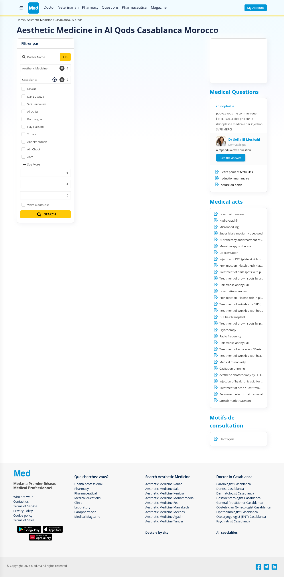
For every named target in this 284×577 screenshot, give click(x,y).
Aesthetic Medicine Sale (162, 488)
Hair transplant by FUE (234, 285)
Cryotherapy (227, 330)
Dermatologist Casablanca (235, 493)
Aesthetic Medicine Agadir (164, 516)
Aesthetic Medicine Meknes (165, 512)
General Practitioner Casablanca (239, 502)
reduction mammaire (235, 178)
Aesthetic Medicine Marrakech (167, 507)
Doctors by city (156, 532)
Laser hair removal (232, 214)
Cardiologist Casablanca (233, 484)
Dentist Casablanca (230, 488)
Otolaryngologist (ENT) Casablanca (241, 516)
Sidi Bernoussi (36, 104)
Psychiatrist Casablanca (233, 521)
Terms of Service (25, 506)
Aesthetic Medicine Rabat (163, 484)
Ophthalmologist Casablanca (237, 512)
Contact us (21, 501)
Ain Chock (33, 149)
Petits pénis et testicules (237, 172)
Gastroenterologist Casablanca (238, 498)
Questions (110, 7)
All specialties (227, 532)
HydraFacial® (228, 221)
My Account (255, 8)
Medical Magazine (87, 516)
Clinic (78, 502)
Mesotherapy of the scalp (236, 246)
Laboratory (82, 507)
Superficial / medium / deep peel (241, 233)
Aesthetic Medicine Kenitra (164, 493)
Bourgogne (34, 119)
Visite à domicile (38, 205)
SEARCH (46, 214)
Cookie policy (22, 515)
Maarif (31, 89)
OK (65, 57)
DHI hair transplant (232, 317)
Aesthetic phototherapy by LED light (243, 375)
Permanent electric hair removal (241, 394)
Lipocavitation (228, 253)
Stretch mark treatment (235, 401)
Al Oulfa (32, 112)
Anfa (30, 157)
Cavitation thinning (232, 368)
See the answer (231, 158)
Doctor (49, 7)
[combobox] (45, 68)
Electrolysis (226, 439)
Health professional (88, 484)
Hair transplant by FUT (234, 343)
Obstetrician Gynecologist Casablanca (243, 507)
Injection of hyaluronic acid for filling (243, 381)
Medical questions (87, 498)
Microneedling (229, 227)
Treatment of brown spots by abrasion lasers (249, 278)
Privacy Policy (23, 511)
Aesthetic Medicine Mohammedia (169, 498)
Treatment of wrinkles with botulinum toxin (248, 311)
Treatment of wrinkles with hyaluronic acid (247, 356)
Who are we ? (23, 497)
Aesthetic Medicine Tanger (164, 521)
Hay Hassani (35, 127)
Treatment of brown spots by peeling (244, 323)
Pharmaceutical (134, 7)
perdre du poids (231, 185)
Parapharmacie (85, 512)
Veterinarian (68, 7)
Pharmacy (90, 7)
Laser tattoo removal (233, 291)
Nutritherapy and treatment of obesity (245, 240)
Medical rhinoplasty (232, 362)
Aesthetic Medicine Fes (161, 502)
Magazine (159, 7)
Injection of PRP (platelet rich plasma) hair (247, 259)
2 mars (31, 134)
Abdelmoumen (37, 142)
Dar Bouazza (35, 96)
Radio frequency (230, 336)
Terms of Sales (23, 520)
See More (31, 164)
